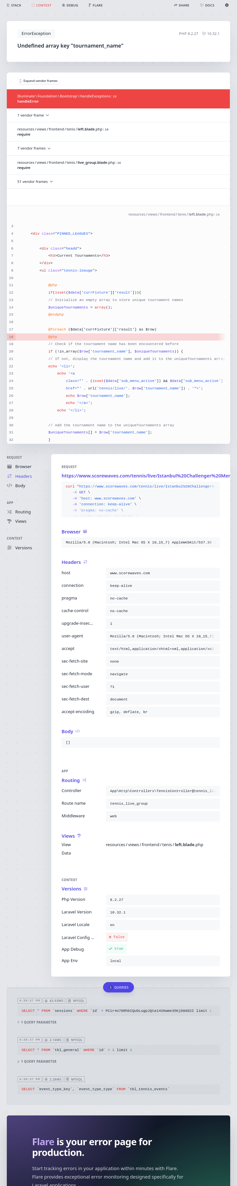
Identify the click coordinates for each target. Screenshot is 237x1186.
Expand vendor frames (38, 81)
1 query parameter (37, 1022)
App (10, 503)
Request (14, 457)
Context (14, 538)
